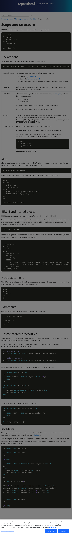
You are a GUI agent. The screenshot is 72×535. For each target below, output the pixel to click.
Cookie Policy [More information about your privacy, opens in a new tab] (53, 531)
